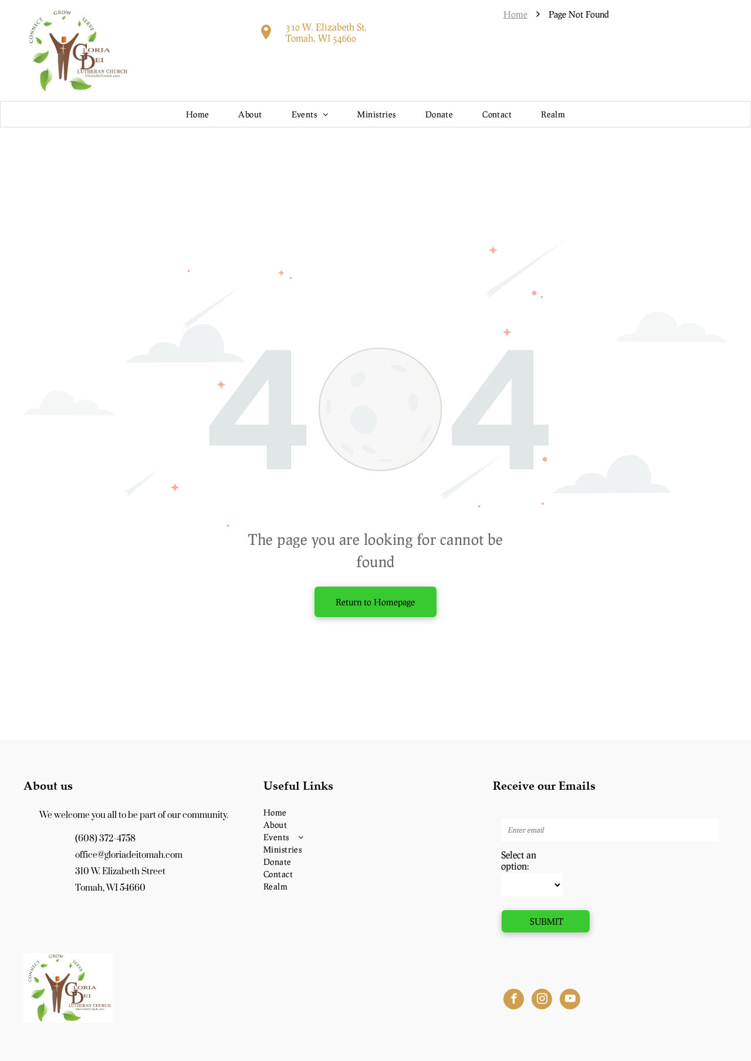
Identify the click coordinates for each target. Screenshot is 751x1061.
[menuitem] (197, 114)
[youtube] (570, 1000)
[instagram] (542, 1000)
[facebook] (513, 1000)
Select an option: (518, 860)
